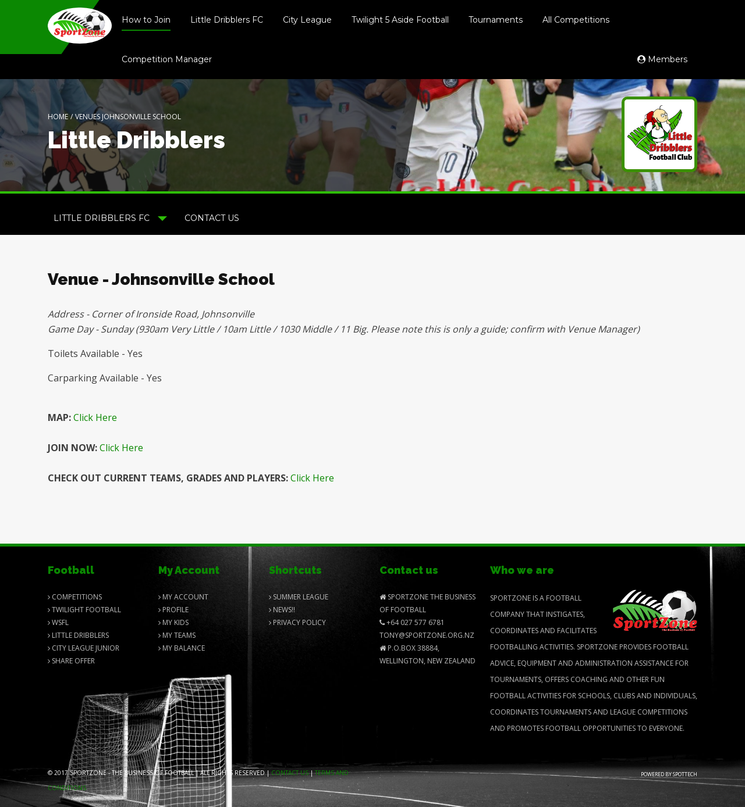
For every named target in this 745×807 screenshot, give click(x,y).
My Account (183, 597)
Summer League (298, 597)
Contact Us (212, 218)
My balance (181, 648)
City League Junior (83, 648)
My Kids (173, 622)
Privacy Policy (297, 622)
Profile (173, 610)
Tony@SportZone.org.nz (426, 635)
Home (58, 117)
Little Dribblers (78, 635)
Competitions (75, 597)
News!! (282, 610)
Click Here (95, 417)
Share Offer (71, 661)
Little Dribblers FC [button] (110, 218)
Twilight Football (84, 610)
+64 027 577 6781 (412, 622)
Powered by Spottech (669, 774)
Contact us (289, 773)
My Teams (177, 635)
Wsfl (58, 622)
